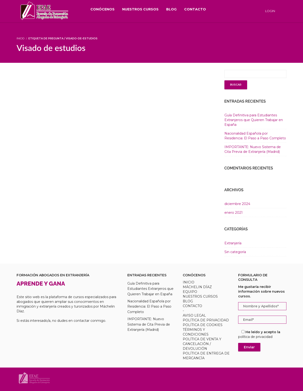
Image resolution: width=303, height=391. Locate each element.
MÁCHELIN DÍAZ (197, 287)
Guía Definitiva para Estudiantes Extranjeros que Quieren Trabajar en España (253, 120)
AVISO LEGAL (194, 315)
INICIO (188, 282)
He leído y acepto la (259, 334)
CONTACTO (192, 306)
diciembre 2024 (237, 204)
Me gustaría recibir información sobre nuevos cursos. (261, 291)
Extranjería (232, 243)
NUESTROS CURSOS (200, 296)
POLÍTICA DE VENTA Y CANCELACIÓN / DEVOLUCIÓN (202, 344)
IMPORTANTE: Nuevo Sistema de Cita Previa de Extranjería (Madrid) (148, 324)
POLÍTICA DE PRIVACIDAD (206, 320)
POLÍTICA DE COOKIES (203, 325)
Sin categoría (235, 252)
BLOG (188, 301)
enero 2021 (233, 212)
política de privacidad (255, 337)
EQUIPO (190, 292)
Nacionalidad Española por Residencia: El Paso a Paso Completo (149, 306)
